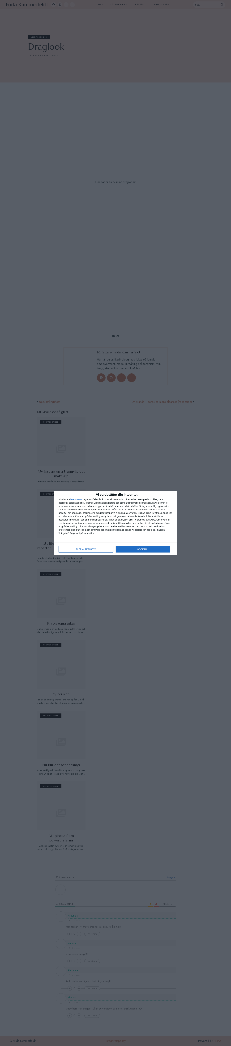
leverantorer (76, 499)
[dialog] (115, 523)
